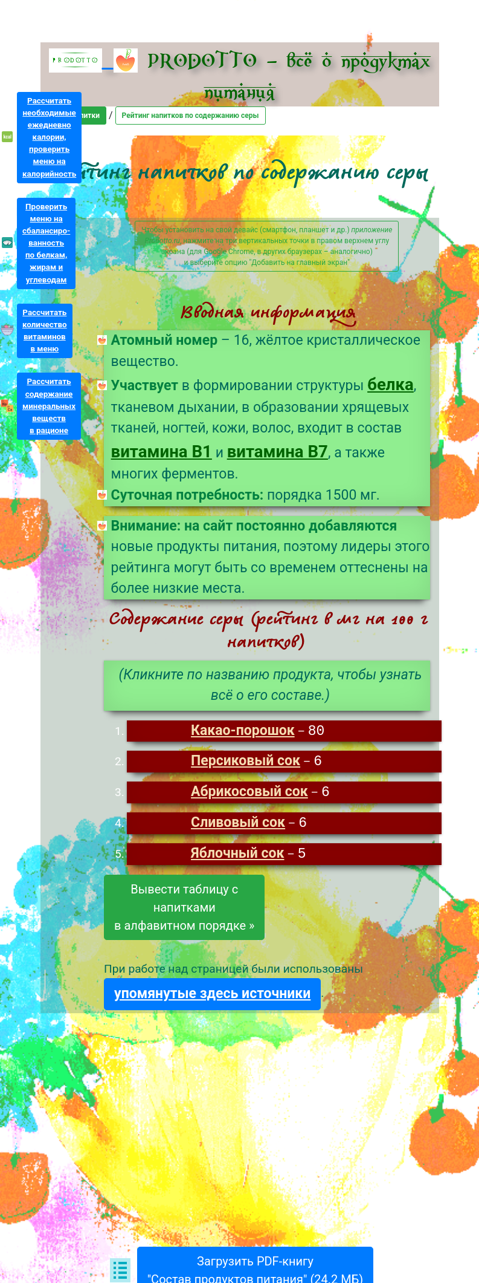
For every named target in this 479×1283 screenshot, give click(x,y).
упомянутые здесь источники (212, 996)
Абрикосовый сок (249, 794)
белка (390, 384)
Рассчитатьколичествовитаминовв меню (44, 330)
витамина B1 (161, 452)
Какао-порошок (243, 731)
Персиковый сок (245, 762)
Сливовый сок (238, 825)
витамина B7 (277, 452)
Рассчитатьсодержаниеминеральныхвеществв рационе (49, 406)
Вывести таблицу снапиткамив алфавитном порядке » (184, 910)
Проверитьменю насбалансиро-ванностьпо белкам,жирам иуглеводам (46, 243)
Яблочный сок (237, 857)
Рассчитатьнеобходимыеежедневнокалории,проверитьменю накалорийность (49, 137)
